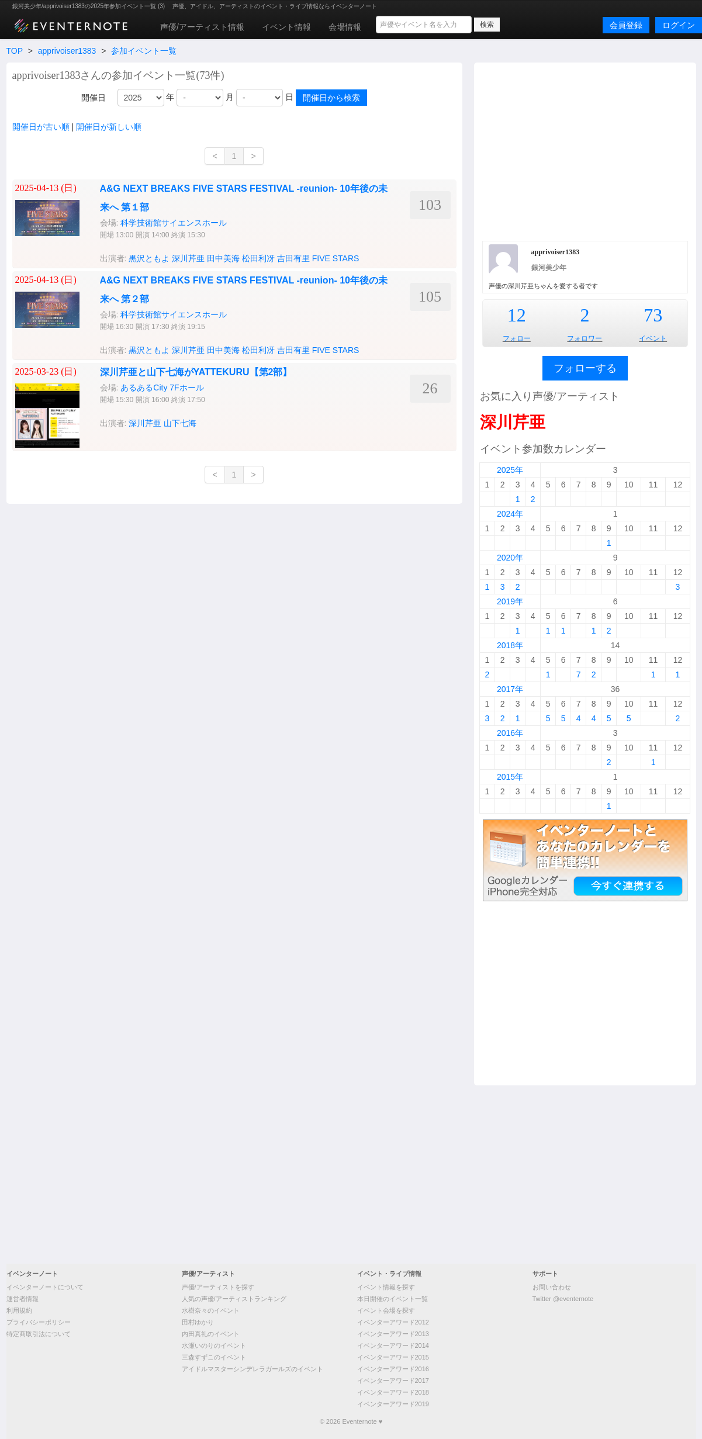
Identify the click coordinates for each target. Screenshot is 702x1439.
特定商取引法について (38, 1333)
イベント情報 (286, 27)
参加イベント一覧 (144, 51)
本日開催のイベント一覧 (392, 1298)
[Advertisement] (585, 150)
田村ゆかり (198, 1322)
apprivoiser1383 (67, 51)
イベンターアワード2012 (393, 1322)
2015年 (510, 776)
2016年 (510, 733)
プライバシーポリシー (38, 1322)
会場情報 (344, 27)
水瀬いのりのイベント (214, 1345)
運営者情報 (22, 1298)
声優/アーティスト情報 (202, 27)
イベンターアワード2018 (393, 1392)
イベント (653, 338)
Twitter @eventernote (563, 1298)
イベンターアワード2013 (393, 1333)
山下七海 (180, 423)
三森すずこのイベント (214, 1357)
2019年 (510, 601)
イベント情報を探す (386, 1287)
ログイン (678, 25)
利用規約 (19, 1310)
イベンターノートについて (45, 1287)
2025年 (510, 470)
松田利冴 (258, 258)
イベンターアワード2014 (393, 1345)
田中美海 (223, 258)
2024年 (510, 513)
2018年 (510, 645)
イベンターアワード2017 (393, 1380)
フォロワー (584, 338)
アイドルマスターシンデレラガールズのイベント (252, 1368)
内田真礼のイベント (211, 1333)
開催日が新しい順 (108, 127)
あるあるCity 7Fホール (161, 387)
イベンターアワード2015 (393, 1357)
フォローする (585, 368)
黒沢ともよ (149, 258)
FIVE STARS (335, 258)
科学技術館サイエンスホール (173, 222)
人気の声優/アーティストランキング (234, 1298)
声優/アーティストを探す (218, 1287)
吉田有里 (293, 258)
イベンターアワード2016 (393, 1368)
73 (653, 315)
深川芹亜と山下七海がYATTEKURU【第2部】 (196, 372)
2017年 (510, 689)
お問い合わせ (551, 1287)
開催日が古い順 (41, 127)
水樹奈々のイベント (211, 1310)
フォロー (517, 338)
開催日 (93, 97)
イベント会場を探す (386, 1310)
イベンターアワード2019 (393, 1403)
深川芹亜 (188, 258)
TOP (14, 51)
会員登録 (626, 25)
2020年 (510, 557)
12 (516, 315)
